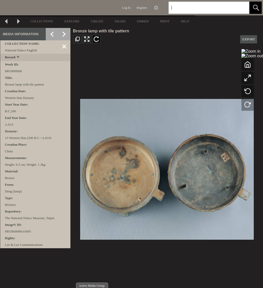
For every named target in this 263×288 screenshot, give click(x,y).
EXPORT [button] (248, 39)
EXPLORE (72, 21)
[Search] (202, 7)
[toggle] (18, 58)
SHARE (120, 21)
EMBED (143, 21)
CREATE (97, 21)
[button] (255, 8)
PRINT (165, 21)
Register (142, 8)
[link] (241, 8)
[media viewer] (167, 168)
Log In (126, 8)
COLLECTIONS (41, 21)
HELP (185, 21)
